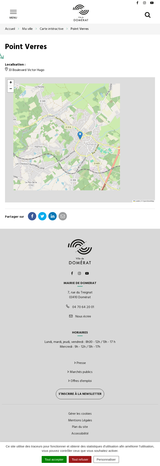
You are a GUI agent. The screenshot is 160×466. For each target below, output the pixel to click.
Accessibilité (80, 433)
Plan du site (80, 426)
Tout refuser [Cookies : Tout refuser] (80, 459)
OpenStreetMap (148, 201)
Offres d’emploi (80, 380)
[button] (80, 135)
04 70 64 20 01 (80, 306)
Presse (80, 362)
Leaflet (136, 201)
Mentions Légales (80, 420)
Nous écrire (80, 316)
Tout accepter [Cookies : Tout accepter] (54, 459)
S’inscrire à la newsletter (80, 393)
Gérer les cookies (80, 413)
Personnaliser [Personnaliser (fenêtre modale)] (106, 459)
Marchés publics (80, 371)
